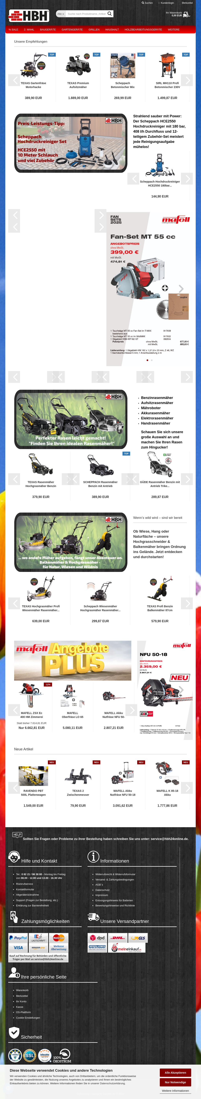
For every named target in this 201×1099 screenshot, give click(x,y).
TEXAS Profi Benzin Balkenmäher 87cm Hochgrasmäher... (160, 608)
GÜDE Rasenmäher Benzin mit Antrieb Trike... (160, 484)
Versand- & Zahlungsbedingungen (114, 879)
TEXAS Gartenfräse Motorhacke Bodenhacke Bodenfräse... (33, 85)
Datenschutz (102, 890)
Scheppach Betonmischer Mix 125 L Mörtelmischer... (123, 85)
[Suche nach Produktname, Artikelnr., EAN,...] (60, 13)
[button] (14, 80)
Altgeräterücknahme (27, 894)
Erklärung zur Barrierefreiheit (32, 905)
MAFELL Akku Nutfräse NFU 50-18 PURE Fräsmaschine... (113, 715)
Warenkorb (22, 990)
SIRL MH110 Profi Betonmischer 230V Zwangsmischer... (167, 85)
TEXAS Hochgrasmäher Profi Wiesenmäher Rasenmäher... (41, 608)
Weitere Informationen (175, 1090)
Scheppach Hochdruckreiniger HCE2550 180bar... (160, 183)
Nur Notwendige (175, 1082)
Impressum (101, 895)
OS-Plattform (23, 1012)
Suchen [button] (147, 3)
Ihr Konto (21, 1001)
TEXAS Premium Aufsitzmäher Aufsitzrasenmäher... (78, 85)
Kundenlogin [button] (166, 3)
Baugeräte (48, 29)
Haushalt (112, 29)
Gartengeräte (72, 29)
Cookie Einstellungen (28, 1017)
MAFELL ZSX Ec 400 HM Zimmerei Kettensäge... (31, 715)
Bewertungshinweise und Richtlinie (115, 905)
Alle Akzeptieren (175, 1072)
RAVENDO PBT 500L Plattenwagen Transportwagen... (33, 793)
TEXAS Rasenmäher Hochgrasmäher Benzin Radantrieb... (41, 484)
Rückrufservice (24, 883)
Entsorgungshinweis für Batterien (114, 900)
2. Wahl (29, 29)
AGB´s (99, 884)
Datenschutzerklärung (112, 1083)
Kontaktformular (25, 889)
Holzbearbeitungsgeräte (143, 29)
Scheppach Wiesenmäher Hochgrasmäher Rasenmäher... (100, 608)
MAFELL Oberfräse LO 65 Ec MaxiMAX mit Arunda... (72, 715)
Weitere (174, 29)
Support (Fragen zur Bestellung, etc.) (37, 900)
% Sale (13, 29)
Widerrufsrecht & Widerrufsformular (115, 874)
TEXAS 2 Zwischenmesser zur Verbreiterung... (78, 793)
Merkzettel (186, 3)
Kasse (19, 1006)
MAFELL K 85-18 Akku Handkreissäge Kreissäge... (167, 793)
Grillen (94, 29)
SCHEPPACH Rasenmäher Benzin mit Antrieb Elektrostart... (100, 484)
